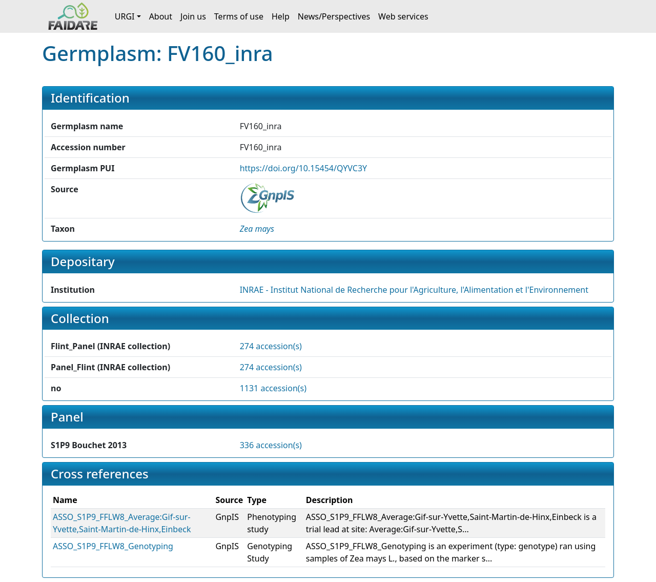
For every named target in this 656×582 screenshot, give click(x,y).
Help (281, 16)
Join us (193, 16)
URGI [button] (125, 16)
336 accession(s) (271, 445)
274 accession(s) (271, 346)
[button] (257, 228)
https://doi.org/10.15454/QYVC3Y (303, 168)
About (160, 16)
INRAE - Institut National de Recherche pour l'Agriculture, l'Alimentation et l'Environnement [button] (414, 289)
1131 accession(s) (273, 388)
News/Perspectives (334, 16)
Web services (403, 16)
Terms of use (238, 16)
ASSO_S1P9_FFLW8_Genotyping (113, 546)
